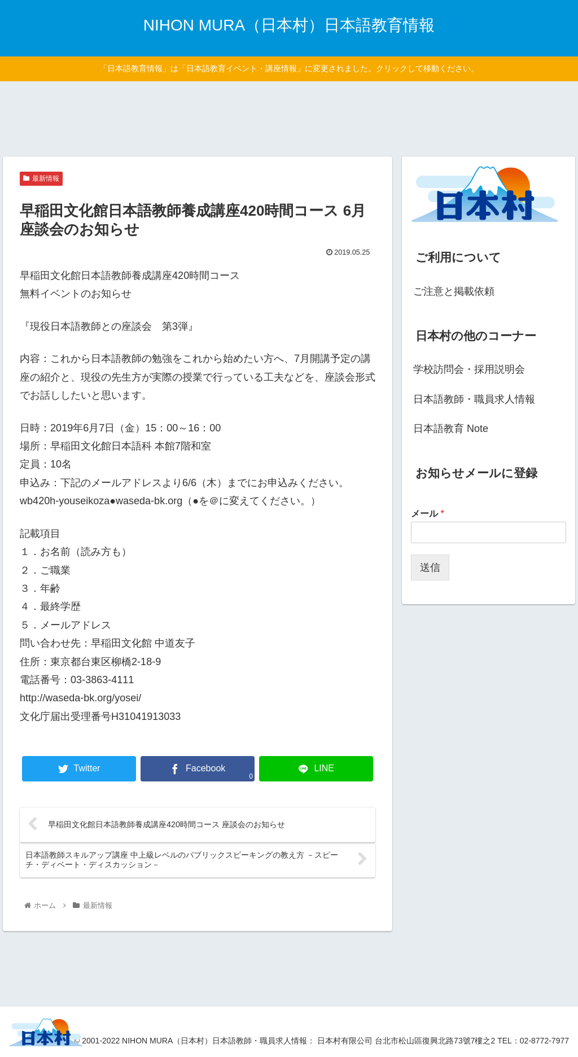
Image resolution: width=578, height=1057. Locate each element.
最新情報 (41, 178)
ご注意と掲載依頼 (453, 291)
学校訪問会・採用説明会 (469, 369)
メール (427, 513)
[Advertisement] (289, 116)
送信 (430, 567)
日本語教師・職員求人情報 (474, 399)
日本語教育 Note (450, 428)
